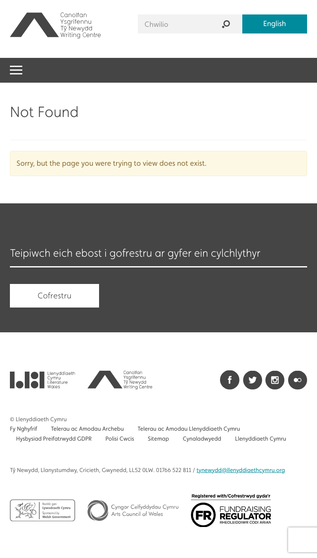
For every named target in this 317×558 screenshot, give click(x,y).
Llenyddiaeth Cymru (260, 439)
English (274, 23)
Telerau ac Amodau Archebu (87, 429)
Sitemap (158, 439)
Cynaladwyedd (202, 439)
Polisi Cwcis (119, 439)
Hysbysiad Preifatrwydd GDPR (54, 439)
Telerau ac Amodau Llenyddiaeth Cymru (188, 429)
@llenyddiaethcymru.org (240, 470)
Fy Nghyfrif (23, 429)
